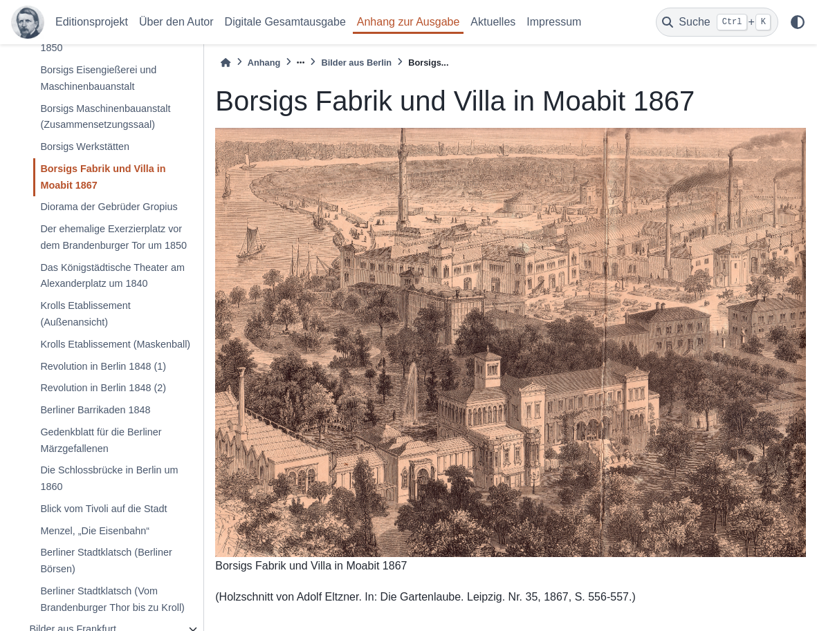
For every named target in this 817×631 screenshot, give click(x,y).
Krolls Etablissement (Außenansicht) (85, 314)
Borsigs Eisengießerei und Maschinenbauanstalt (98, 78)
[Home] (225, 62)
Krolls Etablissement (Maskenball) (115, 344)
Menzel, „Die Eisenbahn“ (94, 530)
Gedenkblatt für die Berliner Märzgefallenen (100, 440)
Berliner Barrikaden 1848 (95, 409)
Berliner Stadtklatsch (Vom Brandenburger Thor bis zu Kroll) (112, 599)
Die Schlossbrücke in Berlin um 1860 (109, 478)
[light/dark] (797, 22)
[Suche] (717, 22)
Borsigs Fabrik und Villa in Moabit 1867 (102, 177)
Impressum (553, 22)
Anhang (264, 62)
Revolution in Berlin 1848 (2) (103, 387)
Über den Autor (176, 22)
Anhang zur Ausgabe (408, 22)
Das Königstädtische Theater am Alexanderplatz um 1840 (112, 276)
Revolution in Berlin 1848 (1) (103, 366)
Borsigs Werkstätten (84, 146)
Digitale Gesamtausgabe (285, 22)
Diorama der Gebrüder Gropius (108, 206)
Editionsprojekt (91, 22)
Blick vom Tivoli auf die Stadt (103, 508)
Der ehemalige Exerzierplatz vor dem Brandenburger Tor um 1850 (113, 237)
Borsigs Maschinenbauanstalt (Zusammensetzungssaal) (105, 117)
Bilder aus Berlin (356, 62)
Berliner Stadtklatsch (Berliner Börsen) (106, 560)
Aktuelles (492, 22)
